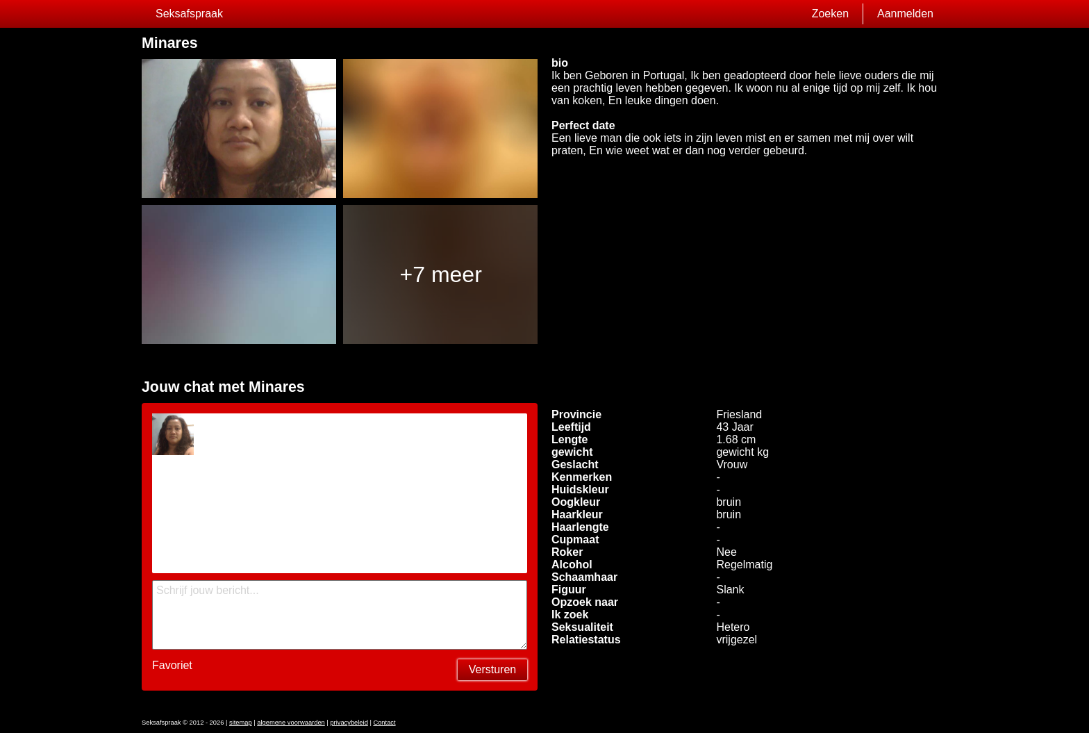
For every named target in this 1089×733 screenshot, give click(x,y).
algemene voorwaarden (291, 722)
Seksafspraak (189, 13)
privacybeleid (348, 722)
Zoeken (830, 13)
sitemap (240, 722)
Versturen (492, 669)
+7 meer (441, 274)
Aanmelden (905, 13)
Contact (384, 722)
